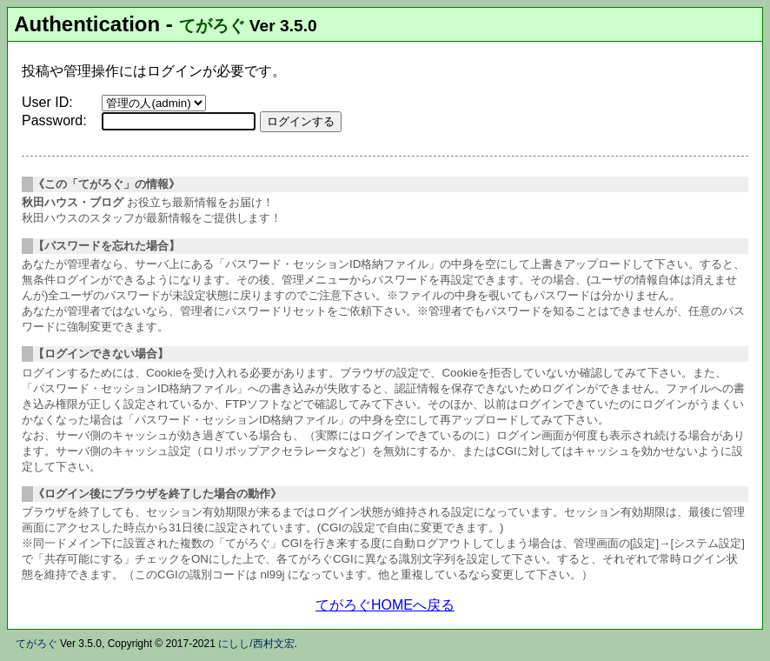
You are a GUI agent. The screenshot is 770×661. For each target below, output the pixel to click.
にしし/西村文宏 (256, 644)
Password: (54, 120)
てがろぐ (212, 26)
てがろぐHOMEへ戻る (385, 605)
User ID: (47, 102)
